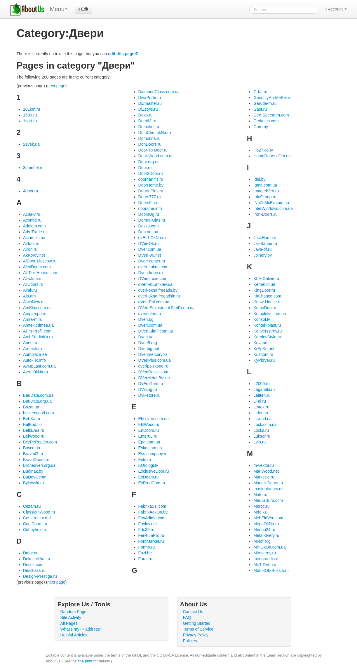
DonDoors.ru (149, 144)
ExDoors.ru (148, 477)
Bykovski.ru (33, 483)
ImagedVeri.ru (266, 191)
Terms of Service (198, 629)
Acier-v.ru (31, 214)
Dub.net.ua (148, 231)
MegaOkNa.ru (266, 523)
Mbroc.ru (261, 506)
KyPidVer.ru (264, 360)
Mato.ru (260, 494)
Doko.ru (145, 115)
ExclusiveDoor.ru (153, 471)
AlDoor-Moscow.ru (39, 261)
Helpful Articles (74, 635)
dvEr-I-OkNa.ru (152, 237)
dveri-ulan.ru (149, 313)
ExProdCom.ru (151, 483)
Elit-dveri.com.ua (153, 418)
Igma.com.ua (265, 185)
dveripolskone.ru (153, 366)
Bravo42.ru (33, 453)
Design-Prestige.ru (40, 576)
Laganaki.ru (264, 389)
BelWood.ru (33, 436)
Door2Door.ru (150, 173)
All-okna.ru (33, 278)
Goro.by (260, 126)
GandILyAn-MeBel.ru (272, 97)
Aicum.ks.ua (34, 237)
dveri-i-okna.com (153, 266)
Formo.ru (146, 547)
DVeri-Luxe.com (153, 278)
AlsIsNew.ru (34, 302)
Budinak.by (33, 471)
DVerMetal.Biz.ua (154, 377)
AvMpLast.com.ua (39, 366)
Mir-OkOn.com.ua (269, 547)
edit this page (121, 53)
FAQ (187, 617)
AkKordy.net (34, 255)
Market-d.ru (263, 477)
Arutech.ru (32, 348)
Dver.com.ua (149, 249)
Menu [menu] (58, 9)
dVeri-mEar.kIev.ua (155, 284)
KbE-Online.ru (266, 278)
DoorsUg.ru (148, 214)
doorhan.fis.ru (150, 179)
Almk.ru (30, 290)
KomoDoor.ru (265, 307)
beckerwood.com (38, 412)
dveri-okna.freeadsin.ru (159, 296)
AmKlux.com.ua (37, 307)
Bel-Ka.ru (31, 418)
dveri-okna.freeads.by (158, 290)
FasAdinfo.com (152, 518)
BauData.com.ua (38, 395)
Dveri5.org (147, 342)
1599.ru (30, 115)
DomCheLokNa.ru (154, 132)
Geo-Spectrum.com (271, 115)
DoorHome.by (150, 185)
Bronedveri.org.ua (39, 465)
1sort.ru (30, 121)
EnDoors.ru (148, 430)
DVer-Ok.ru (148, 243)
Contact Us (193, 611)
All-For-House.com (40, 272)
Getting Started (196, 623)
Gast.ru (260, 109)
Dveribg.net (148, 348)
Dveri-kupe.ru (150, 272)
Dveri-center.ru (151, 261)
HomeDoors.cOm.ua (272, 156)
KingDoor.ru (264, 290)
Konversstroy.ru (267, 331)
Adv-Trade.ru (35, 231)
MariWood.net (266, 471)
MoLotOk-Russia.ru (271, 570)
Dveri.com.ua (150, 325)
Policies (190, 640)
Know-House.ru (267, 302)
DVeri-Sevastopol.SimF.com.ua (166, 307)
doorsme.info (150, 208)
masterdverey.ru (268, 488)
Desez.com (33, 564)
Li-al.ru (259, 401)
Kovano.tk (262, 342)
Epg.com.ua (149, 442)
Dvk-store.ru (149, 395)
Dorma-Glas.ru (151, 220)
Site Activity (70, 617)
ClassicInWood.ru (39, 512)
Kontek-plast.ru (267, 325)
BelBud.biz (33, 424)
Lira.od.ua (262, 418)
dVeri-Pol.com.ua (154, 302)
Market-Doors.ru (268, 483)
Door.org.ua (149, 161)
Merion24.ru (264, 529)
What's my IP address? (81, 629)
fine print (85, 661)
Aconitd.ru (32, 220)
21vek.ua (31, 144)
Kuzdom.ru (263, 354)
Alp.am (29, 296)
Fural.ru (145, 558)
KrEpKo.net (263, 348)
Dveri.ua (146, 337)
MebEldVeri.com (268, 518)
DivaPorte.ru (149, 97)
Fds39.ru (146, 529)
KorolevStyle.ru (267, 337)
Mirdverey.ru (264, 553)
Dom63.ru (147, 121)
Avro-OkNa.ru (35, 372)
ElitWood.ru (148, 424)
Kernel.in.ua (264, 284)
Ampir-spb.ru (34, 313)
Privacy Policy (195, 635)
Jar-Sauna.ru (265, 243)
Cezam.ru (32, 506)
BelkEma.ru (33, 430)
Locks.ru (261, 430)
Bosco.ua (31, 447)
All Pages (69, 623)
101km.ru (31, 109)
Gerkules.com (265, 121)
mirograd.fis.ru (266, 558)
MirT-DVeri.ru (265, 564)
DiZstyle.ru (148, 109)
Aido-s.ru (31, 243)
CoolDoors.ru (35, 523)
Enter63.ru (147, 436)
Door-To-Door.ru (153, 150)
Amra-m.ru (32, 319)
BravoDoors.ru (36, 459)
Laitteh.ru (261, 395)
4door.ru (30, 191)
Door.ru (145, 167)
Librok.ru (261, 407)
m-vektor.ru (263, 465)
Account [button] (336, 9)
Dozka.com (148, 226)
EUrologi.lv (148, 465)
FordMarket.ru (151, 541)
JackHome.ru (265, 237)
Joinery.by (262, 255)
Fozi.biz (145, 553)
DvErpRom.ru (150, 383)
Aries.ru (30, 342)
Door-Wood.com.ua (156, 156)
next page (56, 85)
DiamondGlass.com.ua (159, 91)
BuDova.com (34, 477)
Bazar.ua (31, 407)
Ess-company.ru (153, 453)
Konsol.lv (261, 319)
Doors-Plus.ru (150, 191)
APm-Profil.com (37, 331)
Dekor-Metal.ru (36, 558)
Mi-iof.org (261, 541)
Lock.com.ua (264, 424)
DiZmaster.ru (150, 103)
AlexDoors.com (37, 266)
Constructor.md (37, 518)
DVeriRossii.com (153, 372)
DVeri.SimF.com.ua (155, 331)
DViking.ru (147, 389)
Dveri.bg (146, 319)
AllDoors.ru (33, 284)
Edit (83, 9)
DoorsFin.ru (149, 202)
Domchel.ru (148, 126)
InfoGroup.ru (264, 196)
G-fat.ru (260, 91)
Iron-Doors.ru (265, 214)
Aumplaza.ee (35, 354)
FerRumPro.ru (151, 535)
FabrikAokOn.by (153, 512)
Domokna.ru (149, 138)
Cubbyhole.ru (35, 529)
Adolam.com (34, 226)
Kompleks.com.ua (269, 313)
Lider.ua (260, 412)
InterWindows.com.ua (273, 208)
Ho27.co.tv (263, 150)
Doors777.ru (149, 196)
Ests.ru (144, 459)
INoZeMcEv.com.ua (271, 202)
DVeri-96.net (149, 255)
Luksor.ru (261, 436)
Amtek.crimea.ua (38, 325)
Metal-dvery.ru (266, 535)
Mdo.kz (260, 512)
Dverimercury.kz (153, 354)
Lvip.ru (259, 442)
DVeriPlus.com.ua (154, 360)
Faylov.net (147, 523)
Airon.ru (30, 249)
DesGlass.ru (34, 570)
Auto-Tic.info (34, 360)
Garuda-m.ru (264, 103)
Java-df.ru (262, 249)
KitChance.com (267, 296)
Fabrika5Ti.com (152, 506)
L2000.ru (261, 383)
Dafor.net (31, 553)
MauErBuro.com (268, 500)
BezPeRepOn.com (40, 442)
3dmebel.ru (33, 167)
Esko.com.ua (150, 447)
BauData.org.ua (37, 401)
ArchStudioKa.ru (38, 337)
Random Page (73, 611)
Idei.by (259, 179)
